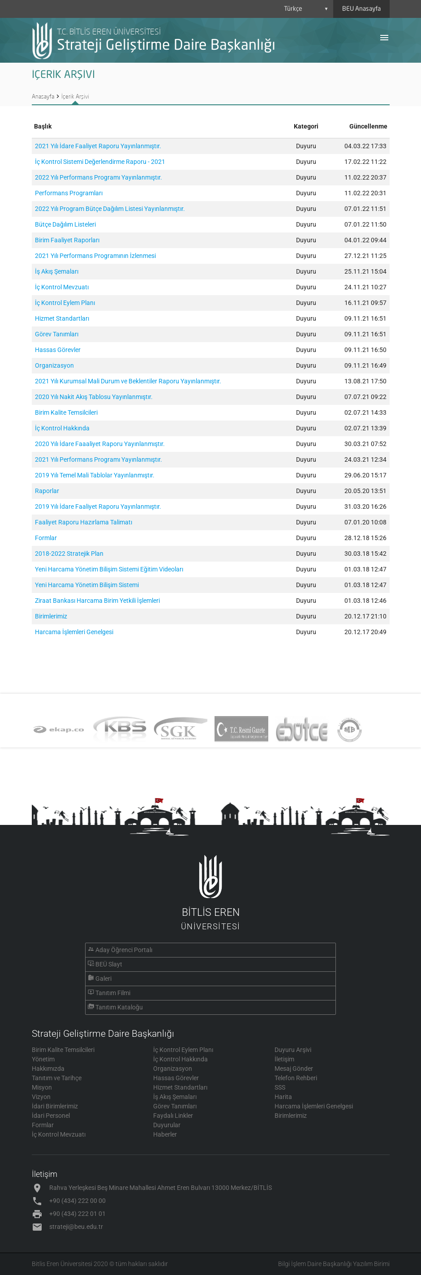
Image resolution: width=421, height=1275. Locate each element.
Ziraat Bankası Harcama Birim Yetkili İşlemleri (97, 600)
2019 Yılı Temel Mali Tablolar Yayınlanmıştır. (95, 475)
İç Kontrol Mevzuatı (62, 287)
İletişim (284, 1059)
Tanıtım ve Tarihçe (57, 1078)
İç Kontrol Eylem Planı (65, 302)
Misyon (42, 1087)
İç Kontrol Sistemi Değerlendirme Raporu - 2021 (100, 161)
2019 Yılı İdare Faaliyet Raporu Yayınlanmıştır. (98, 506)
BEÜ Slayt (108, 964)
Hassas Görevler (58, 349)
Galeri (103, 978)
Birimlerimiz (51, 616)
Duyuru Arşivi (293, 1049)
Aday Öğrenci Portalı (123, 949)
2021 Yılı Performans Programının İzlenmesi (95, 255)
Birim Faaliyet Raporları (67, 240)
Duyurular (166, 1125)
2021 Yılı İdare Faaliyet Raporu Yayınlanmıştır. (98, 146)
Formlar (46, 537)
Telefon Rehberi (296, 1078)
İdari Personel (51, 1115)
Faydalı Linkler (173, 1115)
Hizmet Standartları (62, 318)
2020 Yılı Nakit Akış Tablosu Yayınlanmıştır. (94, 396)
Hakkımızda (48, 1068)
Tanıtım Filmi (112, 992)
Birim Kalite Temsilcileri (66, 412)
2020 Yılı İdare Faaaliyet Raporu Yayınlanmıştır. (100, 443)
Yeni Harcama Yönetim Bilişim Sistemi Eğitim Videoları (109, 569)
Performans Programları (69, 193)
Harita (283, 1096)
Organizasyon (54, 365)
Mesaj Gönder (294, 1068)
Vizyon (41, 1096)
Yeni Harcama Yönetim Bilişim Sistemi (87, 584)
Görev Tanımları (56, 334)
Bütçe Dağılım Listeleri (65, 224)
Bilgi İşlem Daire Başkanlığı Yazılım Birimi (334, 1263)
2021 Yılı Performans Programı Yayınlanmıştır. (98, 459)
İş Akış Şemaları (56, 271)
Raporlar (47, 490)
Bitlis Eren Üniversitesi (62, 1263)
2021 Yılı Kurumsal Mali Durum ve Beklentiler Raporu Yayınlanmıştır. (128, 381)
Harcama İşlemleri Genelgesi (74, 631)
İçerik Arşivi (75, 96)
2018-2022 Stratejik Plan (69, 553)
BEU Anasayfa (361, 9)
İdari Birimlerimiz (55, 1106)
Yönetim (43, 1059)
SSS (280, 1087)
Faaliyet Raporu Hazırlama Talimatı (83, 522)
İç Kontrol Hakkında (62, 428)
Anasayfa (43, 96)
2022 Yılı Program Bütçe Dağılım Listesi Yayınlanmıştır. (110, 208)
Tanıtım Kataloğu (119, 1007)
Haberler (165, 1134)
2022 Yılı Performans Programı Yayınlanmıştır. (98, 177)
